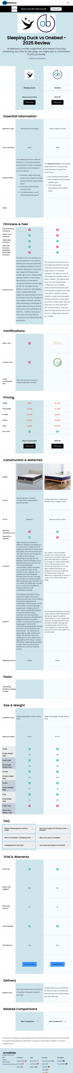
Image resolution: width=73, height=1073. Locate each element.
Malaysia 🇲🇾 (33, 1067)
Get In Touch (6, 1062)
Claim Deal (56, 9)
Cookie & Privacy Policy (9, 1064)
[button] (68, 3)
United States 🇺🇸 (22, 1061)
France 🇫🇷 (45, 1070)
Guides (4, 1060)
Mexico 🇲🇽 (20, 1067)
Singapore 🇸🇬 (34, 1061)
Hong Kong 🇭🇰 (34, 1064)
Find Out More (29, 964)
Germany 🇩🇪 (46, 1067)
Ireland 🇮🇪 (45, 1064)
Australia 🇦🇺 (60, 1061)
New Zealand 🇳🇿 (62, 1064)
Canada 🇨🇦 (20, 1064)
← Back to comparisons (36, 58)
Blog (3, 1057)
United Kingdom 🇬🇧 (48, 1061)
